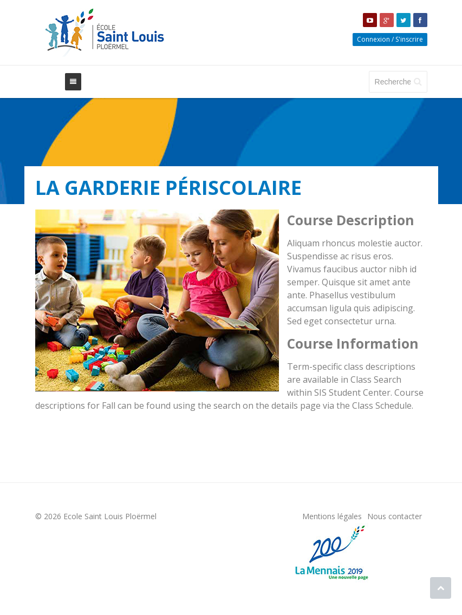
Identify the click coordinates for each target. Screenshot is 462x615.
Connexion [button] (373, 39)
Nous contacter (394, 516)
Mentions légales (332, 516)
